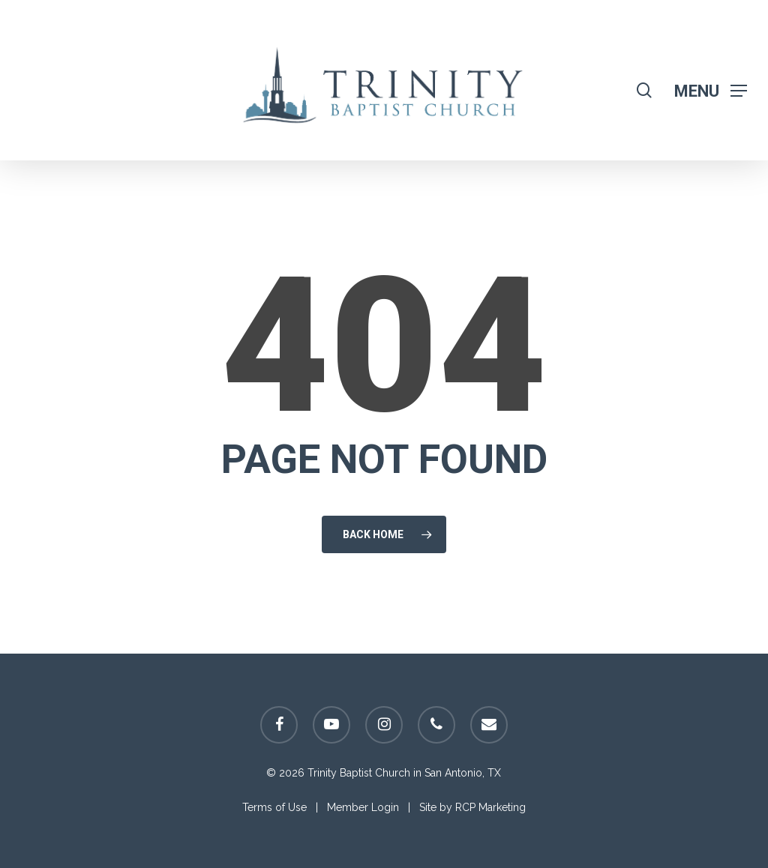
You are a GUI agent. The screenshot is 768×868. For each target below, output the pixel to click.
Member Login (363, 807)
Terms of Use (274, 807)
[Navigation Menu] (710, 90)
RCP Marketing (490, 807)
